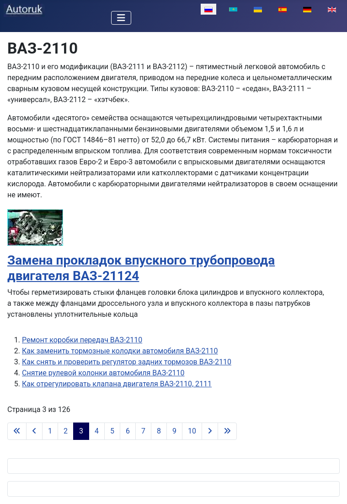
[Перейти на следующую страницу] (210, 431)
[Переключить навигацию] (121, 18)
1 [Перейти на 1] (50, 431)
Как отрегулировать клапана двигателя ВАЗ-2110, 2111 (117, 383)
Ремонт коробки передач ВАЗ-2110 (82, 340)
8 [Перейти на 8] (159, 431)
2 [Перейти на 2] (66, 431)
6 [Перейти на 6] (128, 431)
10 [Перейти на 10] (192, 431)
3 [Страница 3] (81, 431)
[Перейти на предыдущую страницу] (34, 431)
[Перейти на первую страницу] (17, 431)
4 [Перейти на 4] (97, 431)
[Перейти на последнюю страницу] (227, 431)
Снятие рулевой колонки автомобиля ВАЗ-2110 (103, 373)
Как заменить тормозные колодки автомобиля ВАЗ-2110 (120, 351)
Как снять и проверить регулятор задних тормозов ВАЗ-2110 (126, 362)
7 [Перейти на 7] (143, 431)
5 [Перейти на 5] (112, 431)
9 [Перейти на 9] (174, 431)
